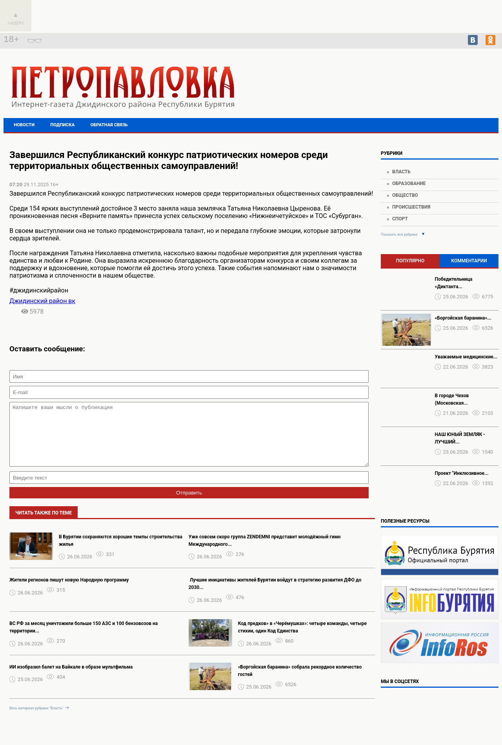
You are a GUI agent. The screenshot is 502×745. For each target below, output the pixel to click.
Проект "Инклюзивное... (462, 473)
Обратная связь (109, 124)
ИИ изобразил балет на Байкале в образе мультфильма (71, 678)
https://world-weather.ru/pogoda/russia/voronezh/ (440, 97)
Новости (24, 124)
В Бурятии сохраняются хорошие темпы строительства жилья (120, 552)
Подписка (62, 124)
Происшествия (411, 207)
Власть (401, 171)
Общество (405, 195)
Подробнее (439, 90)
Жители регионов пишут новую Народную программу (69, 591)
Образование (409, 183)
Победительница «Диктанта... (454, 282)
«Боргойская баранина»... (463, 318)
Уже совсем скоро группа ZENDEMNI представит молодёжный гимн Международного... (265, 552)
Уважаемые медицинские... (466, 357)
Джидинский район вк (42, 301)
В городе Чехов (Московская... (452, 399)
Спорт (400, 219)
